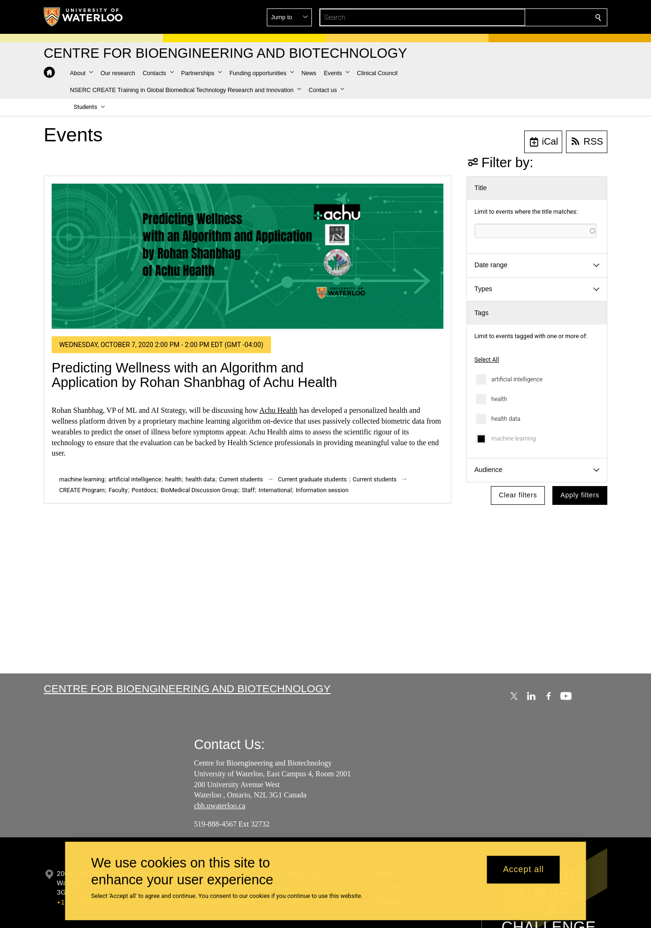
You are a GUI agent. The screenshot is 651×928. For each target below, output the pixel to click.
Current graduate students (312, 479)
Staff (248, 490)
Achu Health (278, 410)
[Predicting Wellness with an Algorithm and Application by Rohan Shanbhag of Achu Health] (247, 256)
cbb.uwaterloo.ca (219, 806)
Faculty (117, 490)
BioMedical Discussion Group (199, 490)
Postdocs (144, 490)
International (275, 490)
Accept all (523, 869)
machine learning (513, 438)
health (499, 398)
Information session (322, 490)
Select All (486, 359)
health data (505, 418)
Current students (241, 479)
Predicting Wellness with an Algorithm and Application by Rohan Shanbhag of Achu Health (194, 375)
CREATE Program (82, 490)
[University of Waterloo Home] (84, 17)
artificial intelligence (516, 379)
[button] (530, 17)
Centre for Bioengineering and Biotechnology (187, 688)
